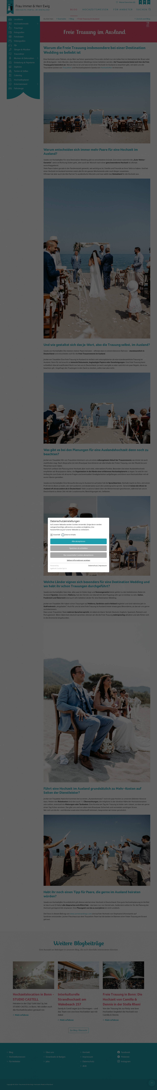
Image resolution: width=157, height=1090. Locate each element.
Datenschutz (93, 565)
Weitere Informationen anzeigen (78, 560)
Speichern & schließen (78, 548)
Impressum (103, 565)
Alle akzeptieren (78, 541)
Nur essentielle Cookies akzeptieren (78, 555)
